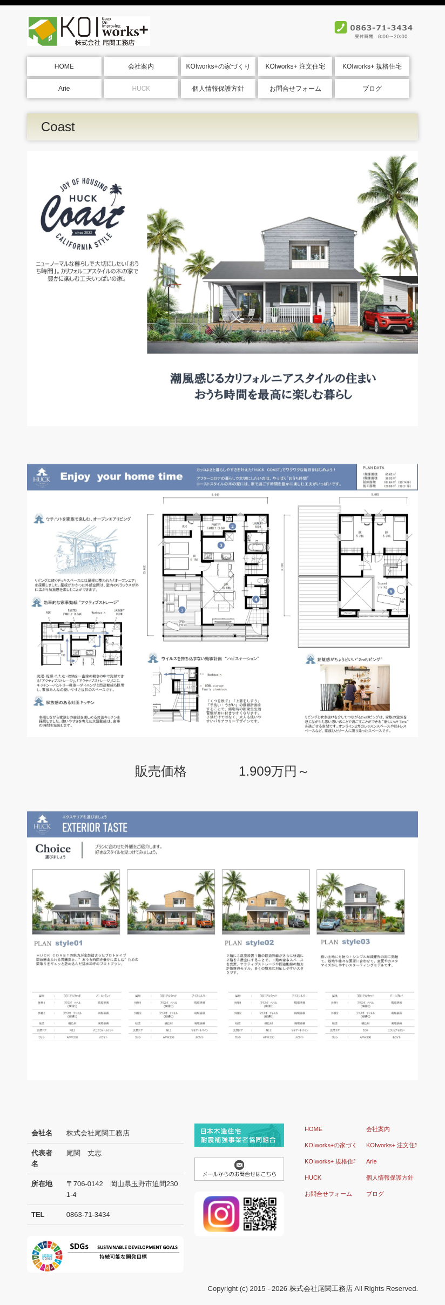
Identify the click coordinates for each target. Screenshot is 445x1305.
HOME (64, 66)
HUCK (141, 88)
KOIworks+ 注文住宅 (295, 66)
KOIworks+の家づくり (218, 66)
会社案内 (141, 66)
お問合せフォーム (295, 88)
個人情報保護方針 (218, 88)
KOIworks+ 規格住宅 (372, 66)
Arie (64, 88)
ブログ (372, 88)
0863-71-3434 (88, 1214)
